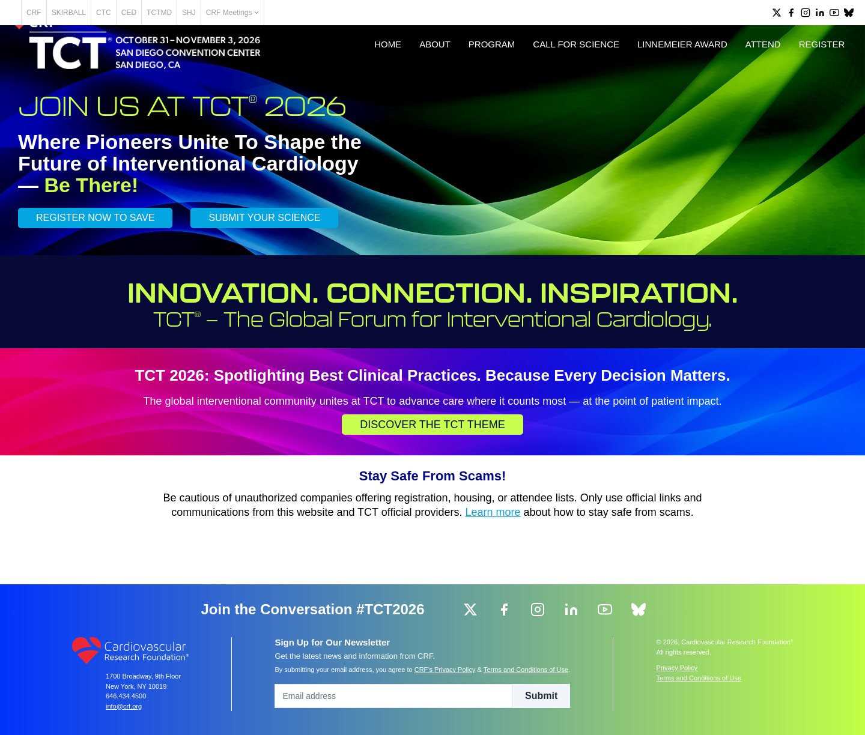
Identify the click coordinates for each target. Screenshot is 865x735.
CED (170, 12)
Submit (541, 696)
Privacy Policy (677, 667)
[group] (776, 12)
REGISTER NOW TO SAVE (95, 264)
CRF (75, 12)
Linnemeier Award (670, 79)
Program (479, 79)
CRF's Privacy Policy (445, 669)
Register (809, 79)
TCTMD (201, 12)
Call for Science (563, 79)
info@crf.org (124, 706)
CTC (145, 12)
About (422, 79)
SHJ (231, 12)
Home (375, 79)
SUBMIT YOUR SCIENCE (264, 264)
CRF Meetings (274, 12)
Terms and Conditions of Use (526, 669)
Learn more (493, 559)
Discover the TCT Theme (432, 471)
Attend (750, 79)
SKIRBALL (111, 12)
